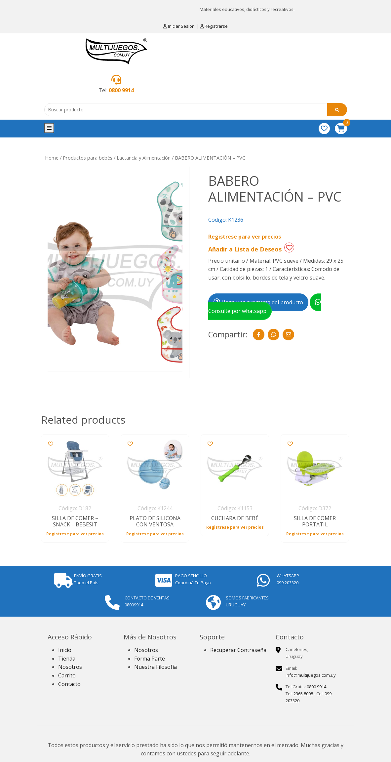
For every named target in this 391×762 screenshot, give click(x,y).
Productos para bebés (87, 157)
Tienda (66, 658)
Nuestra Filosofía (155, 666)
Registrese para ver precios (244, 236)
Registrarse (214, 26)
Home (52, 157)
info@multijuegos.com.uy (311, 675)
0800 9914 (121, 90)
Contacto (69, 684)
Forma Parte (149, 658)
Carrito (67, 675)
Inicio (64, 650)
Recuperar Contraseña (238, 650)
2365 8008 (303, 694)
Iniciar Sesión (179, 26)
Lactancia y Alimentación (144, 157)
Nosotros (70, 666)
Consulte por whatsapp (264, 307)
